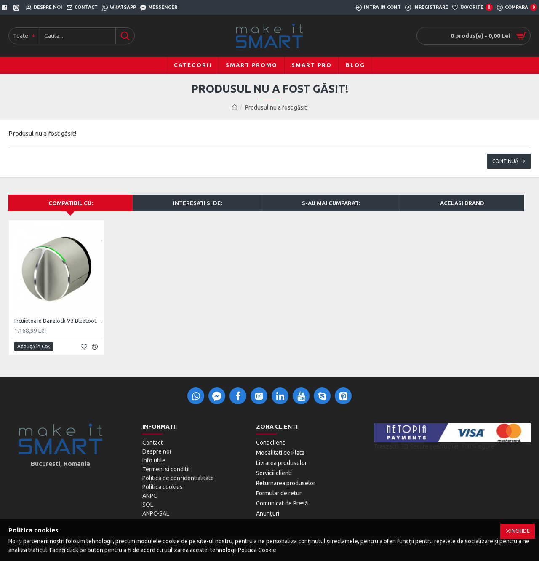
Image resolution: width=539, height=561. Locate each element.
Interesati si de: (197, 203)
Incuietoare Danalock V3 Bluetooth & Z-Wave (58, 320)
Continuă (505, 161)
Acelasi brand (462, 203)
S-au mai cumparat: (331, 203)
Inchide (520, 531)
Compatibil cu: (70, 203)
